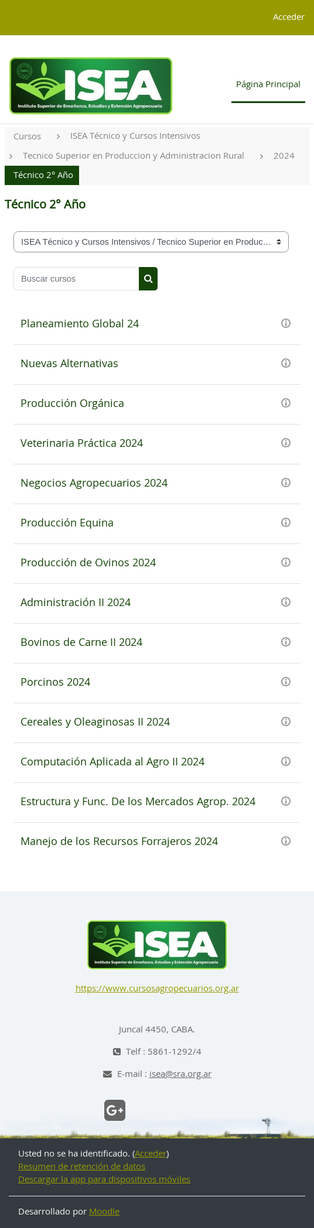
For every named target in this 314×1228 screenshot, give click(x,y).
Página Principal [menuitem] (268, 84)
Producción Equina (67, 523)
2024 (284, 156)
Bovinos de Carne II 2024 (81, 643)
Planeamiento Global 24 (80, 324)
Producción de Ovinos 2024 (88, 563)
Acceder (289, 17)
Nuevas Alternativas (69, 364)
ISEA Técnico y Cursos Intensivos (135, 136)
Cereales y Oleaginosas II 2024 (95, 722)
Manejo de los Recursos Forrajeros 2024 (119, 842)
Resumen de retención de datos (81, 1166)
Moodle (104, 1212)
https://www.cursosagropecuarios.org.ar (157, 988)
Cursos (27, 136)
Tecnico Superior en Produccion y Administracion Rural (133, 156)
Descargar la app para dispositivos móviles (104, 1179)
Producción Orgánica (72, 404)
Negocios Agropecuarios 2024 (94, 483)
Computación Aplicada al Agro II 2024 (112, 762)
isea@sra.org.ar (180, 1074)
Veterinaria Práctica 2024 (82, 444)
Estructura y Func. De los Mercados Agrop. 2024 (138, 802)
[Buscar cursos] (76, 278)
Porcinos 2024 (55, 683)
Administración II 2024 (76, 603)
